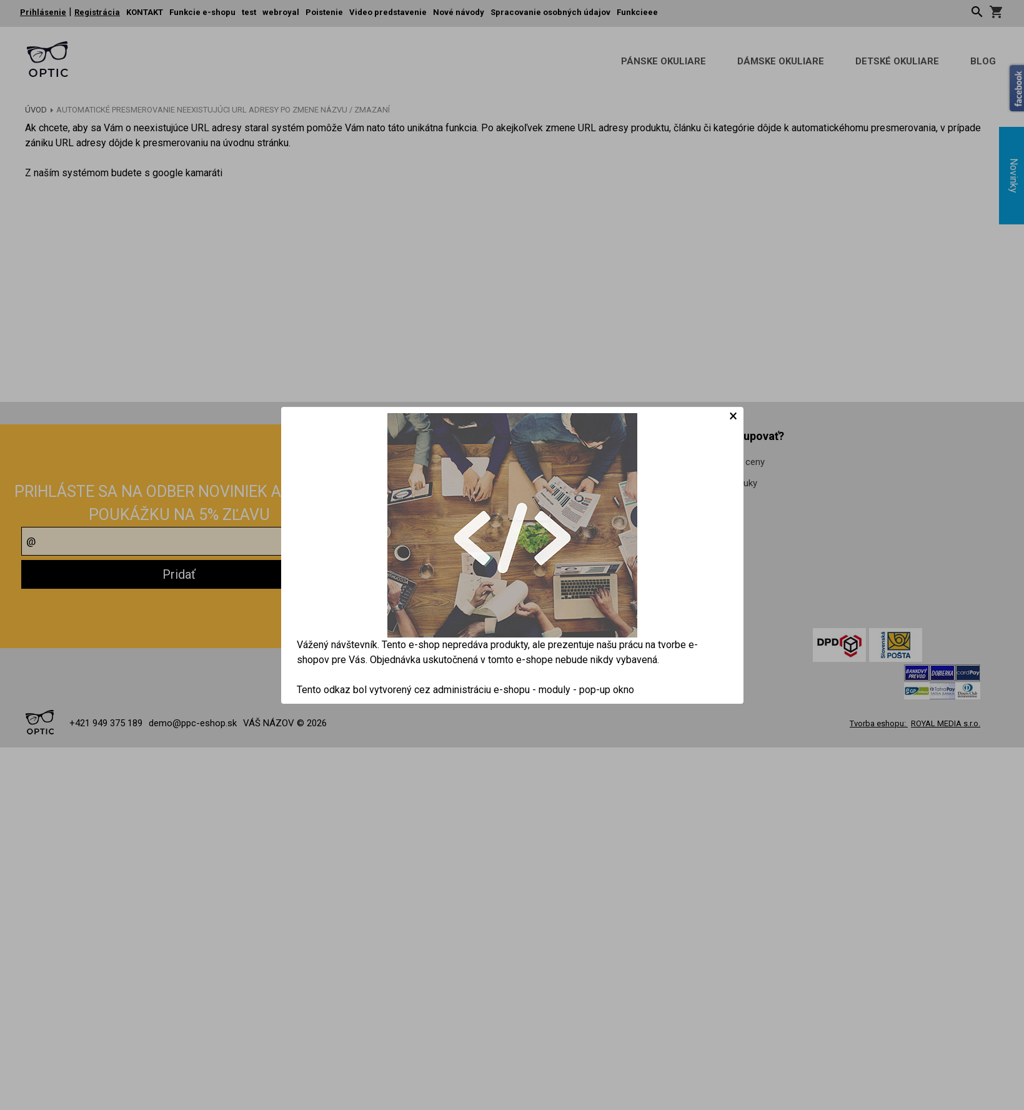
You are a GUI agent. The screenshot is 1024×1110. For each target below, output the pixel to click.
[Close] (733, 416)
